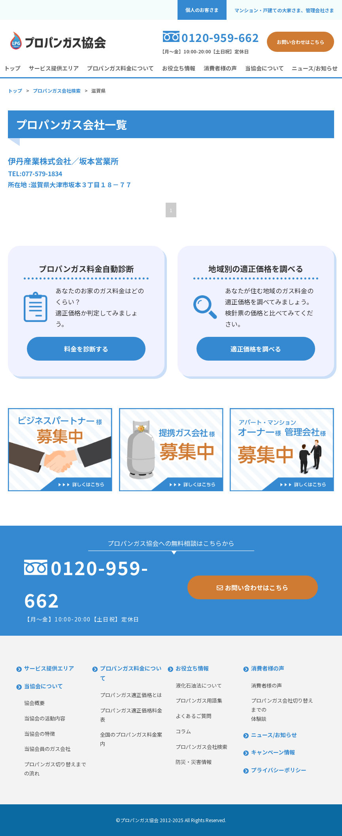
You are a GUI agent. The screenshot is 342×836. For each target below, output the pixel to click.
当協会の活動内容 (44, 718)
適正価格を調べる (256, 348)
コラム (183, 731)
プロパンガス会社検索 (57, 90)
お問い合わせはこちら (300, 41)
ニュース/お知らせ (315, 68)
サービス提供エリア (54, 68)
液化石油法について (199, 685)
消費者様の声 (220, 68)
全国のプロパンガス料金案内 (131, 739)
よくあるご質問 (194, 716)
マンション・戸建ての (284, 10)
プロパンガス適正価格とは (131, 695)
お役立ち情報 (178, 68)
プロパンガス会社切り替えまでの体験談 (282, 709)
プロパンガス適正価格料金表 (131, 715)
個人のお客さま (202, 10)
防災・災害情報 (194, 762)
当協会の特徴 (39, 733)
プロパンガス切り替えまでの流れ (55, 768)
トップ (12, 68)
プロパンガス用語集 (199, 700)
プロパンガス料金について (120, 68)
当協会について (264, 68)
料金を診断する (86, 348)
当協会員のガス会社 (47, 748)
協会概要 (34, 703)
